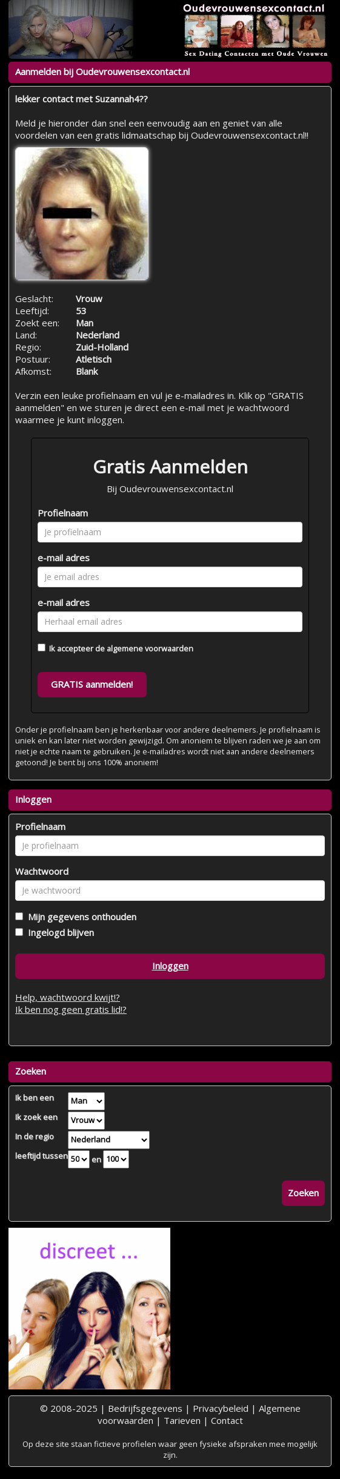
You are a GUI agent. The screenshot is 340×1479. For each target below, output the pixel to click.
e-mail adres (64, 558)
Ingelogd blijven (58, 932)
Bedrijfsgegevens (145, 1408)
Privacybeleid (220, 1408)
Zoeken (303, 1193)
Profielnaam (63, 513)
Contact (227, 1420)
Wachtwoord (41, 871)
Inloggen (170, 966)
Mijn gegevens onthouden (79, 917)
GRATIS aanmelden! (92, 684)
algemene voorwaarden (150, 648)
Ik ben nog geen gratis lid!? (71, 1009)
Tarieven (182, 1420)
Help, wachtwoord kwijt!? (67, 997)
